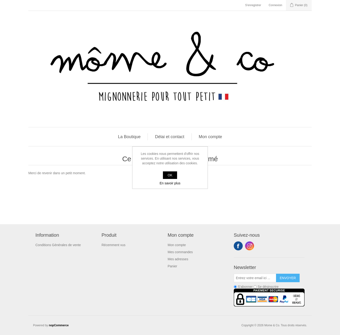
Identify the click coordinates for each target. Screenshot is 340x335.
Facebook (238, 245)
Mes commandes (180, 252)
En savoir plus (170, 183)
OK (170, 175)
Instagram (249, 245)
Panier (172, 266)
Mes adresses (178, 259)
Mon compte (210, 136)
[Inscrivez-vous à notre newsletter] (255, 278)
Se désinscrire (268, 287)
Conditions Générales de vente (58, 245)
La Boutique (129, 136)
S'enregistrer (253, 5)
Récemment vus (113, 245)
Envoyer (288, 278)
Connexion (275, 5)
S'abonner (245, 287)
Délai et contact (169, 136)
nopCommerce (59, 325)
